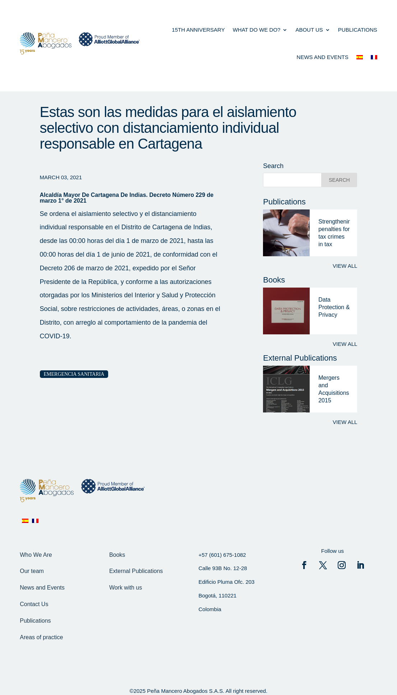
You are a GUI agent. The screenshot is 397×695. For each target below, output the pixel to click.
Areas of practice (41, 637)
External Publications (136, 571)
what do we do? (257, 30)
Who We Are (36, 555)
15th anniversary (198, 30)
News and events (322, 57)
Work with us (125, 588)
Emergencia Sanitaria (74, 374)
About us (309, 30)
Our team (32, 571)
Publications (357, 30)
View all (345, 266)
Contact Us (34, 604)
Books (117, 555)
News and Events (42, 588)
